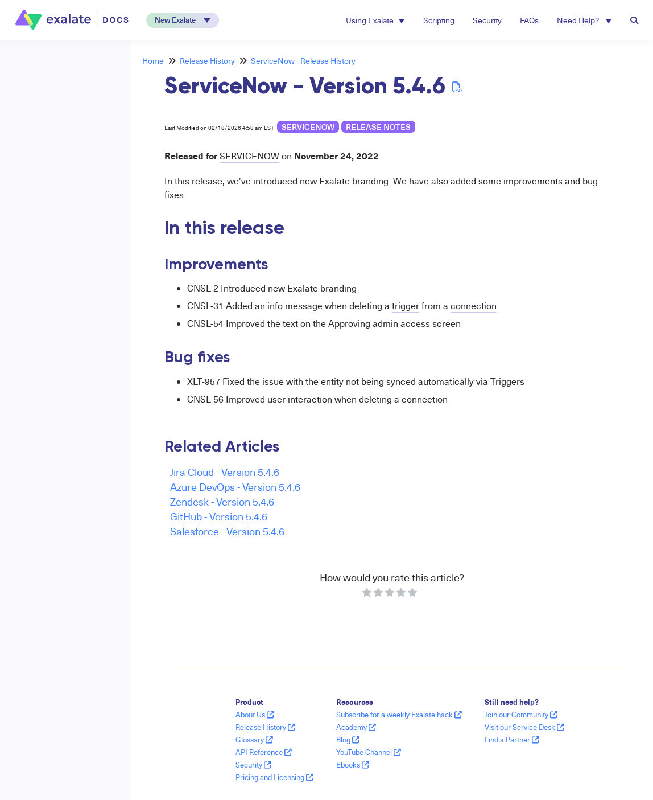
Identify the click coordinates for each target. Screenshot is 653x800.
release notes (378, 126)
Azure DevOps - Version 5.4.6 (235, 486)
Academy (356, 727)
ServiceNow (308, 126)
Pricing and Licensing (274, 777)
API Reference (263, 752)
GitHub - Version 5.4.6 (218, 516)
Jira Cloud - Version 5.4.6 (224, 472)
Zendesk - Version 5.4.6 (222, 501)
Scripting (438, 20)
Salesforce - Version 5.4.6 (227, 531)
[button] (182, 20)
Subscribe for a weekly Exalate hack (399, 714)
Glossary (254, 740)
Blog (347, 740)
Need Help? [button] (584, 20)
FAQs (529, 20)
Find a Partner (512, 740)
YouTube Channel (368, 752)
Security (487, 20)
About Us (254, 714)
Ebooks (352, 765)
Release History (207, 60)
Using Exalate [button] (375, 20)
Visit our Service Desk (524, 727)
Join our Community (521, 714)
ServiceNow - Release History (303, 60)
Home (153, 60)
